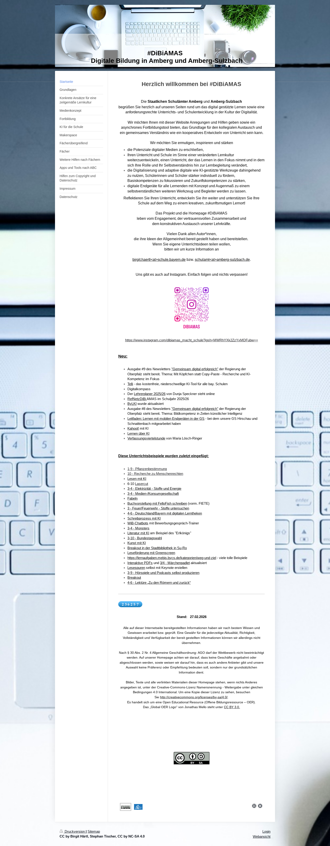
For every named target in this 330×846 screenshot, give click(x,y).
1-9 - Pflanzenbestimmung (147, 469)
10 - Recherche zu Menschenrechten (155, 474)
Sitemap (94, 831)
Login (266, 831)
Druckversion (73, 831)
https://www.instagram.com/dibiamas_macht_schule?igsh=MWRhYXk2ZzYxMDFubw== (191, 340)
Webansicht (261, 836)
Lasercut (141, 484)
